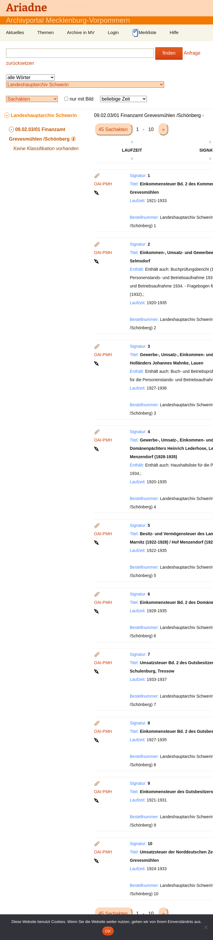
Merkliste (144, 33)
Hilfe (174, 32)
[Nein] (206, 927)
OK (108, 931)
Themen (45, 32)
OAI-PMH (103, 183)
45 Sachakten (114, 129)
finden (168, 53)
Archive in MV (81, 32)
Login (113, 32)
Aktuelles (15, 32)
